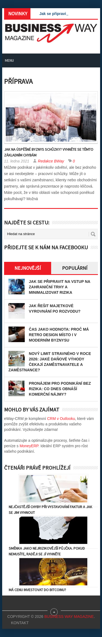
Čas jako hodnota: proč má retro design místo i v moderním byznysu (59, 334)
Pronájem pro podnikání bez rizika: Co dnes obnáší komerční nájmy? (60, 388)
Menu (9, 60)
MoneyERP (29, 446)
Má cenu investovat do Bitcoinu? (37, 589)
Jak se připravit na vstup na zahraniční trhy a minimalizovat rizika (59, 287)
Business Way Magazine (69, 616)
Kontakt (20, 623)
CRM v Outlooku (61, 418)
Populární (74, 268)
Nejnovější (27, 268)
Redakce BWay (51, 161)
